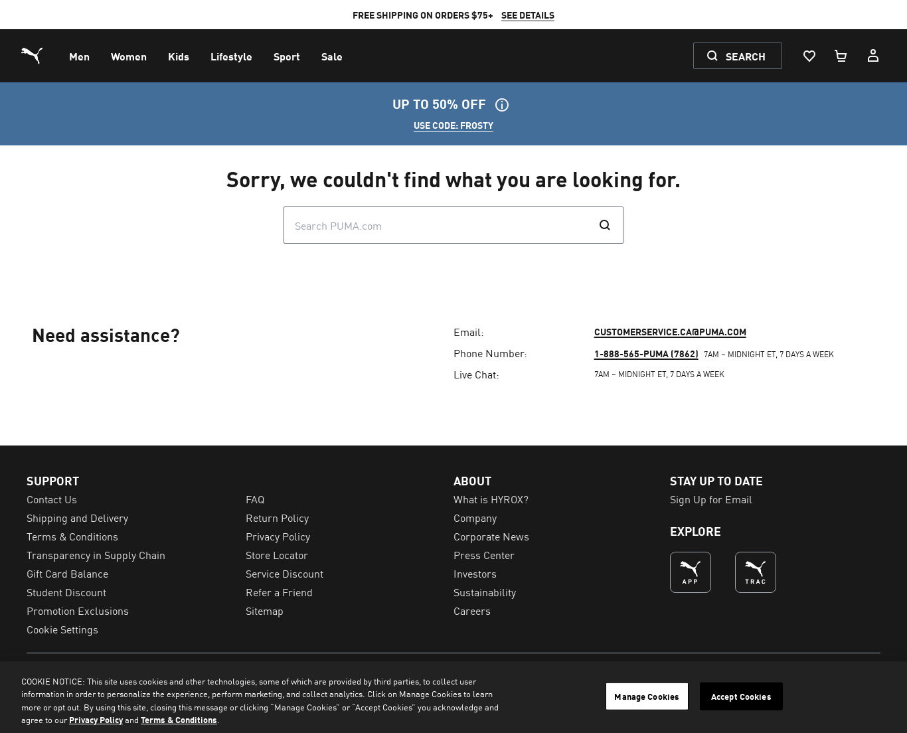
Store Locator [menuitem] (277, 554)
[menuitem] (79, 56)
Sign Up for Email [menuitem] (711, 499)
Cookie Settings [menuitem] (62, 629)
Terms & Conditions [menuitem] (72, 536)
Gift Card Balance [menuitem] (67, 573)
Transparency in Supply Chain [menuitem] (96, 554)
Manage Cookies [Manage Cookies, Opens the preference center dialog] (646, 696)
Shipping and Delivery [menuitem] (77, 517)
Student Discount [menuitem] (66, 592)
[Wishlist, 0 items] (808, 55)
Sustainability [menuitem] (485, 592)
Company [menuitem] (475, 517)
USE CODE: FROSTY (453, 124)
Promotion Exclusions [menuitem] (78, 610)
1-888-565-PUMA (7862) (646, 353)
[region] (453, 697)
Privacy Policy (96, 719)
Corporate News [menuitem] (491, 536)
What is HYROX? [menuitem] (491, 499)
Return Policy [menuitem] (277, 517)
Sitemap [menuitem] (265, 610)
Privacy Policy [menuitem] (278, 536)
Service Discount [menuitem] (284, 573)
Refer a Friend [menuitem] (279, 592)
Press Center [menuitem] (484, 554)
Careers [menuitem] (472, 610)
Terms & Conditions (179, 719)
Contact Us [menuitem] (52, 499)
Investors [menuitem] (475, 573)
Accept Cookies (741, 696)
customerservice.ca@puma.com (670, 331)
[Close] (885, 695)
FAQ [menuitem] (255, 499)
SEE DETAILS (527, 14)
